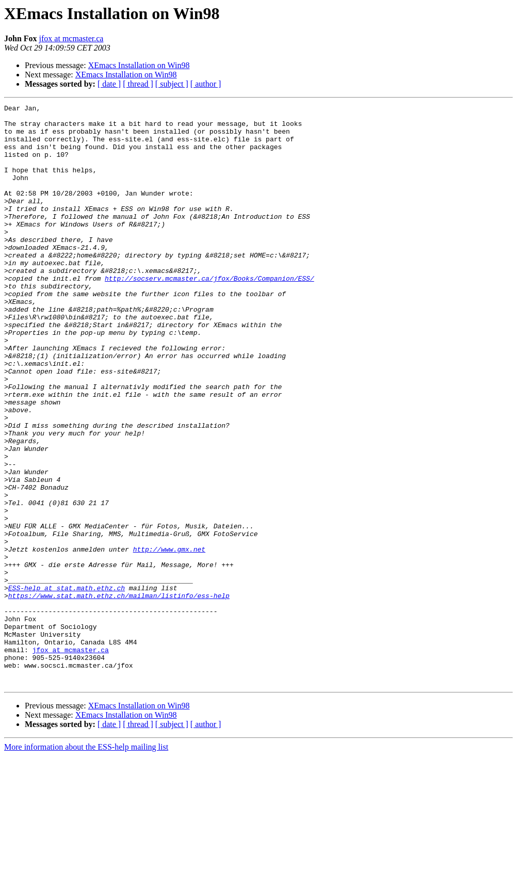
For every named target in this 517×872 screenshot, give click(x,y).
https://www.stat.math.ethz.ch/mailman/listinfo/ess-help (119, 694)
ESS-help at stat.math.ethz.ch (66, 685)
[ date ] (109, 83)
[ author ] (205, 83)
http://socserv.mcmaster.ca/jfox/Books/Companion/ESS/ (209, 313)
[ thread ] (138, 83)
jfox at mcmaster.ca (71, 38)
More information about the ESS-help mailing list (86, 863)
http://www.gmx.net (169, 638)
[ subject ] (171, 83)
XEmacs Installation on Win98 (139, 65)
